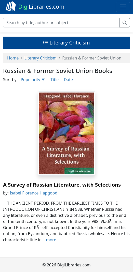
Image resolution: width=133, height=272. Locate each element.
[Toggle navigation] (123, 7)
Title (54, 79)
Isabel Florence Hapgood (33, 193)
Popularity (33, 79)
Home (13, 58)
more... (52, 240)
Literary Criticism (66, 42)
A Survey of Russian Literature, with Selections (62, 184)
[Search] (61, 22)
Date (68, 79)
